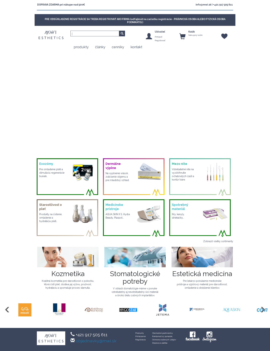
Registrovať (160, 40)
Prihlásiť (158, 37)
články (100, 47)
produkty (81, 47)
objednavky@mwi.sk (95, 340)
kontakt (136, 47)
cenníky (118, 47)
